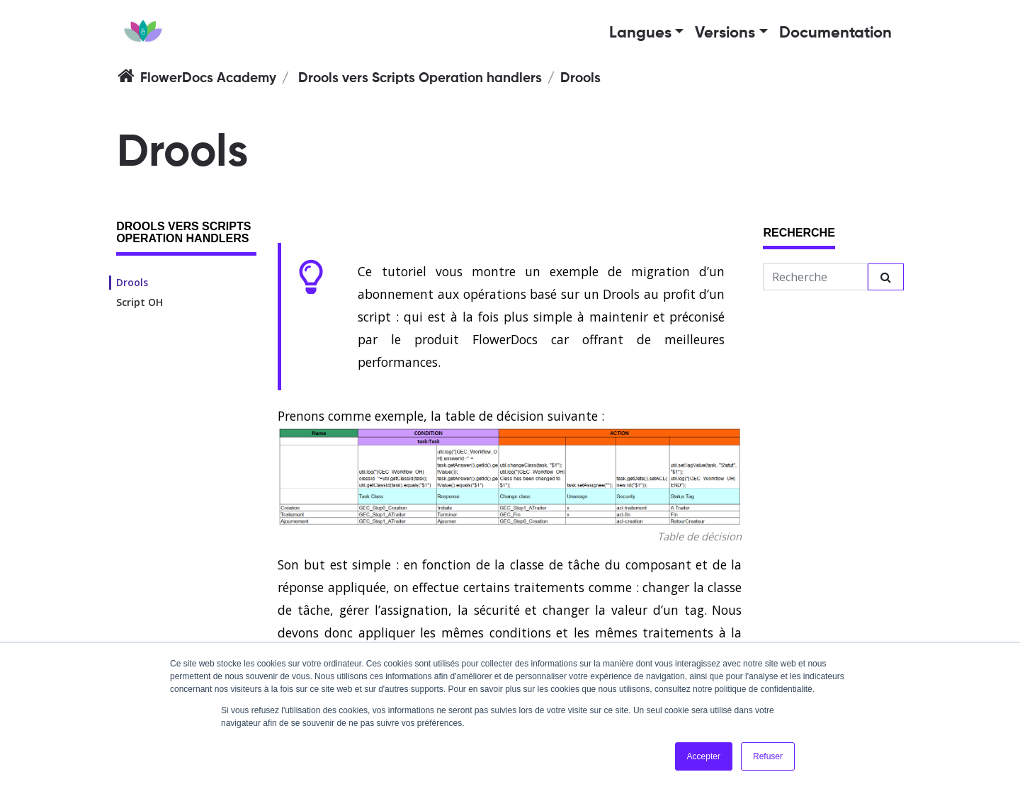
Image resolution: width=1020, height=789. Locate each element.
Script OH (139, 302)
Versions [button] (725, 33)
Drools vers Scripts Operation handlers (420, 78)
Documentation (835, 33)
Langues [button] (640, 33)
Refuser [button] (768, 756)
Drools (132, 282)
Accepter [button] (703, 756)
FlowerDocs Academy (208, 78)
